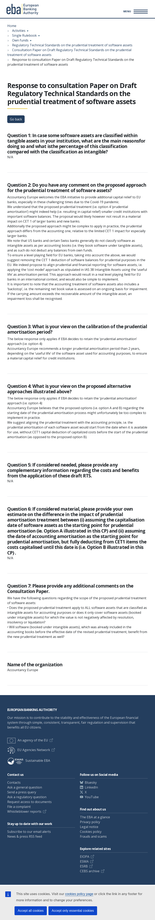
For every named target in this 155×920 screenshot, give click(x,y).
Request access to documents (29, 802)
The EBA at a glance (95, 817)
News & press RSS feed (24, 836)
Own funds (20, 40)
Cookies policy (91, 831)
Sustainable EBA (28, 760)
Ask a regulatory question (26, 797)
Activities (18, 30)
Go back (16, 119)
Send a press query (21, 792)
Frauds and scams (93, 836)
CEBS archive (89, 871)
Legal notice (89, 827)
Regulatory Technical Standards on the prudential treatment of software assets (72, 45)
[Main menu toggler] (135, 11)
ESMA (84, 861)
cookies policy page (79, 894)
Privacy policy (90, 822)
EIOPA (84, 856)
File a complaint (19, 806)
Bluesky (91, 782)
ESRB (84, 866)
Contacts (14, 782)
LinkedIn (91, 787)
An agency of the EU (27, 740)
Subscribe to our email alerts (29, 831)
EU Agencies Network (28, 750)
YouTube (92, 797)
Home (11, 26)
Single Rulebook (24, 35)
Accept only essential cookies (73, 910)
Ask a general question (24, 787)
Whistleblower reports (24, 811)
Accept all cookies (31, 910)
